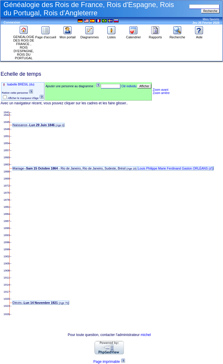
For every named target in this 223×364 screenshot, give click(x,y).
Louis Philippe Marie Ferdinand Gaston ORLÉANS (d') (175, 168)
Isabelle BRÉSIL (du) (20, 84)
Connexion (12, 22)
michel (146, 335)
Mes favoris (211, 19)
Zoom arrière (161, 93)
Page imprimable (106, 362)
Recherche (177, 35)
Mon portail (68, 35)
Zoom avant (160, 89)
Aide (199, 35)
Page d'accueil (45, 35)
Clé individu (129, 86)
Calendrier (133, 35)
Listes (111, 35)
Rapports (155, 35)
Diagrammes (89, 35)
